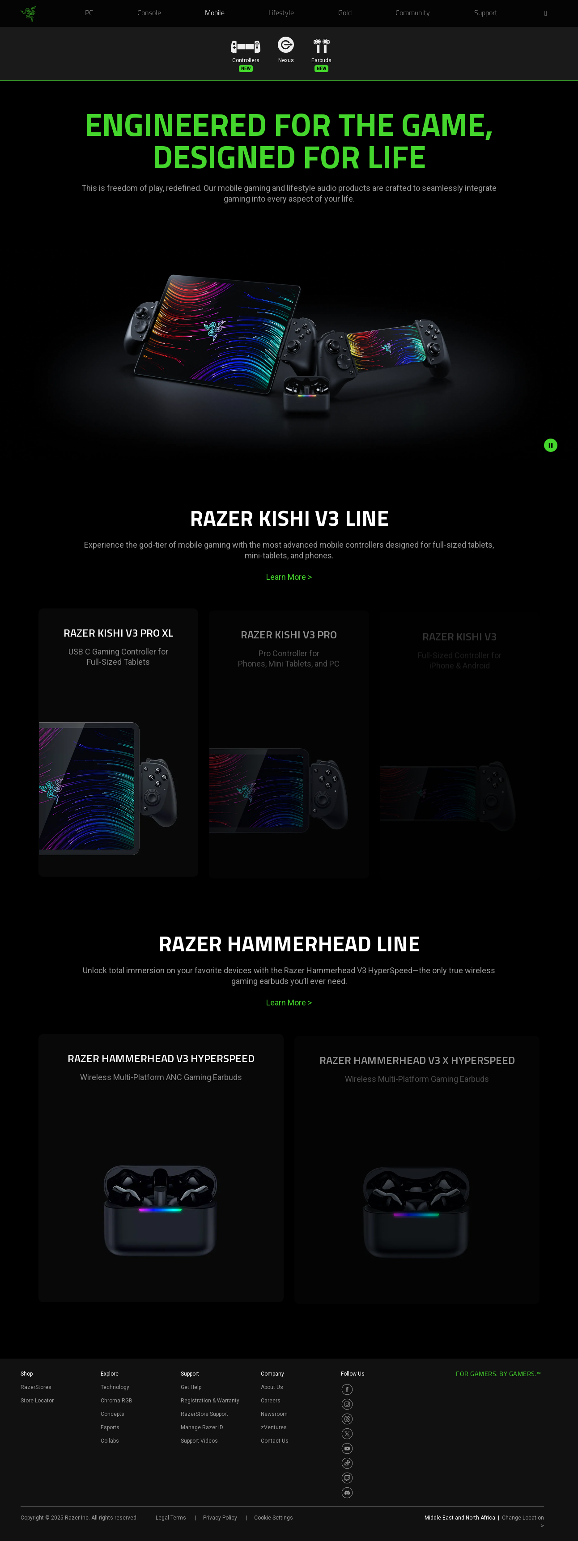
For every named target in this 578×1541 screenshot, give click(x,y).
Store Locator (37, 1400)
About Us (272, 1387)
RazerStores (36, 1387)
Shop (27, 1374)
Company (272, 1374)
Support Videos (199, 1441)
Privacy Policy (220, 1518)
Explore (110, 1374)
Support (190, 1374)
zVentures (274, 1427)
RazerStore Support (204, 1414)
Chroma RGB (116, 1400)
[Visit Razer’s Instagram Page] (347, 1404)
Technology (115, 1387)
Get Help (191, 1387)
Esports (110, 1427)
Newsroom (274, 1414)
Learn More (289, 577)
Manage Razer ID (202, 1427)
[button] (548, 13)
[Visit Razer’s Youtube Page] (347, 1448)
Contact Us (275, 1441)
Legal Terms (171, 1518)
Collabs (110, 1441)
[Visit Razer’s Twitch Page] (347, 1478)
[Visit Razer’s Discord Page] (347, 1492)
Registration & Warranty (210, 1400)
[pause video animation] (550, 445)
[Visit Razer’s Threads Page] (347, 1419)
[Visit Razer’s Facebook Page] (347, 1389)
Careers (270, 1400)
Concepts (112, 1414)
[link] (28, 14)
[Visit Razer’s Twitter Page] (347, 1433)
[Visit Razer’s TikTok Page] (347, 1463)
